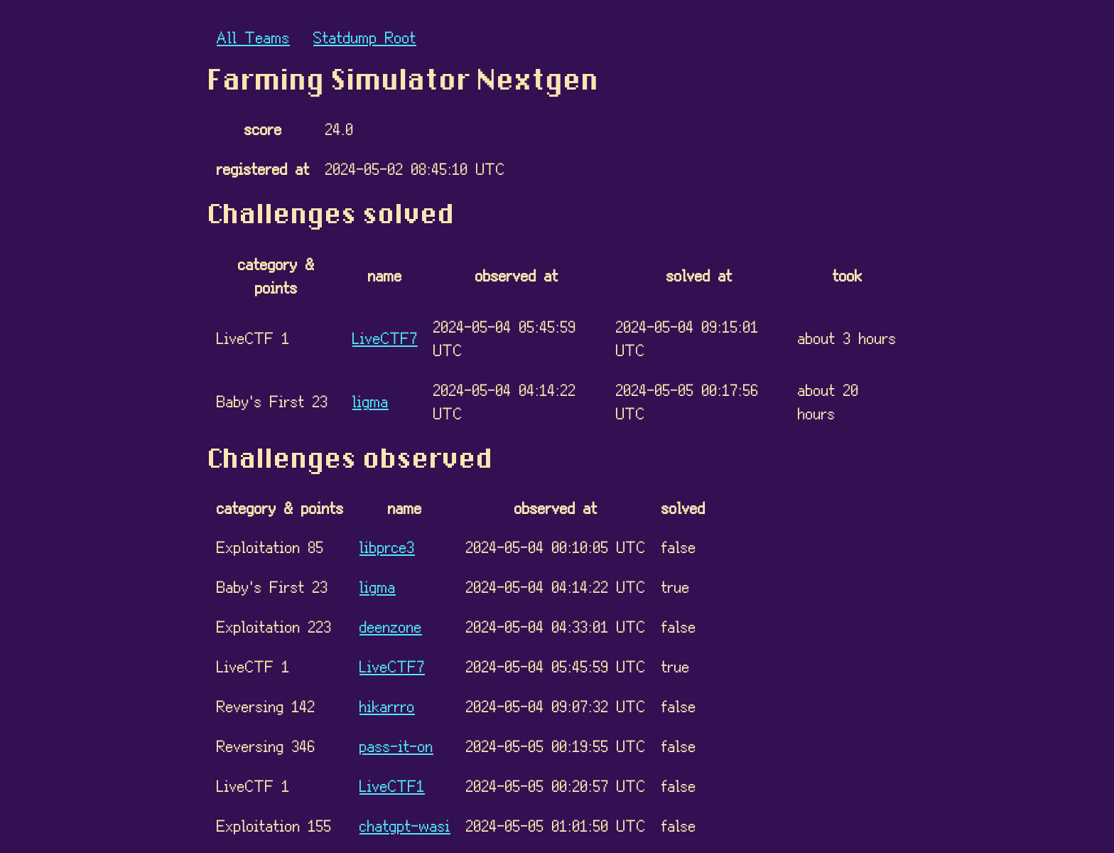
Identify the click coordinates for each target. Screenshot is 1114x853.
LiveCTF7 (385, 337)
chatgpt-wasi (404, 825)
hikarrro (387, 705)
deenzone (390, 626)
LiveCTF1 (392, 785)
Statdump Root (364, 36)
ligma (370, 400)
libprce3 (387, 546)
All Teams (253, 36)
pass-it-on (396, 745)
